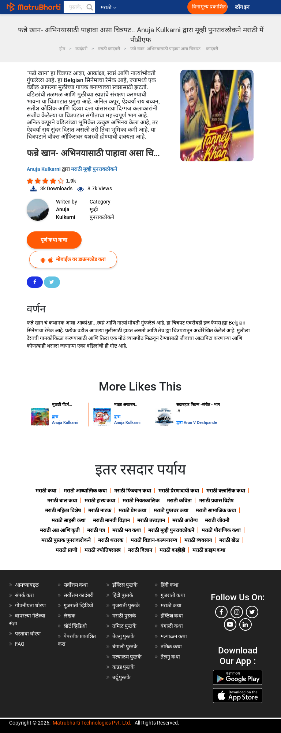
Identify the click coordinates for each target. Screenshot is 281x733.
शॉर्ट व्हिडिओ (75, 626)
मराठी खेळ (229, 540)
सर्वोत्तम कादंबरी (79, 595)
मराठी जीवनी (217, 520)
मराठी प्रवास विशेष (216, 500)
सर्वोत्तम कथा (76, 585)
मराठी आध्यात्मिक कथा (85, 491)
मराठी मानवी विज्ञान (111, 520)
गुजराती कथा (173, 595)
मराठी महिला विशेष (63, 510)
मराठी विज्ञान (140, 550)
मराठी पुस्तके (124, 616)
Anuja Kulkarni (44, 169)
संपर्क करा (24, 595)
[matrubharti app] (164, 7)
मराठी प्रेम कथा (132, 510)
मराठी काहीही (172, 550)
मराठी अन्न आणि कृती (60, 530)
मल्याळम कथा (174, 636)
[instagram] (237, 612)
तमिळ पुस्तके (124, 626)
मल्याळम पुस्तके (127, 657)
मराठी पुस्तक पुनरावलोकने (66, 540)
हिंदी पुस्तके (122, 595)
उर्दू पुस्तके (121, 677)
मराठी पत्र (96, 530)
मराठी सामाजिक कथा (216, 510)
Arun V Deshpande (200, 422)
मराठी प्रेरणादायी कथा (178, 491)
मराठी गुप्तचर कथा (171, 510)
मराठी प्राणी (66, 550)
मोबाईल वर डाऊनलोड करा (73, 259)
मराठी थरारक (110, 540)
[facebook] (221, 612)
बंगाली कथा (172, 626)
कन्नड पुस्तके (123, 667)
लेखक (69, 616)
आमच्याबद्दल (27, 585)
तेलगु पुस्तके (123, 636)
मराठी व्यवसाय (198, 540)
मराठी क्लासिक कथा (225, 491)
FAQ (20, 644)
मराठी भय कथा (126, 530)
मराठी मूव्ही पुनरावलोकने (94, 169)
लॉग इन (243, 7)
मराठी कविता (179, 500)
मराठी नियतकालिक (141, 500)
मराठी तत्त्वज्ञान (151, 520)
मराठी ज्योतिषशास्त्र (103, 550)
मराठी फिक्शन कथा (132, 491)
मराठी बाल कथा (62, 500)
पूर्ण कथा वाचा (54, 240)
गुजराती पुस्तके (126, 605)
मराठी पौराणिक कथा (221, 530)
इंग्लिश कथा (172, 616)
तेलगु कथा (170, 657)
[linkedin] (245, 624)
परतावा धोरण (28, 634)
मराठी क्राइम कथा (208, 550)
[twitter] (252, 612)
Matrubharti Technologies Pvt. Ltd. (92, 723)
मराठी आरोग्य (185, 520)
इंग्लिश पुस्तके (125, 585)
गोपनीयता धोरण (30, 605)
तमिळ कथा (171, 646)
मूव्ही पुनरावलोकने (102, 213)
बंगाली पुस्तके (125, 646)
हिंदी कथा (170, 585)
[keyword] (79, 7)
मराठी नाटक (99, 510)
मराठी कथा (45, 491)
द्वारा (55, 416)
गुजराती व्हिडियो (78, 605)
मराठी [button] (108, 7)
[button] (89, 7)
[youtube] (230, 624)
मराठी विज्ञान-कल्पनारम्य (154, 540)
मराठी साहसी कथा (69, 520)
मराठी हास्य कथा (100, 500)
